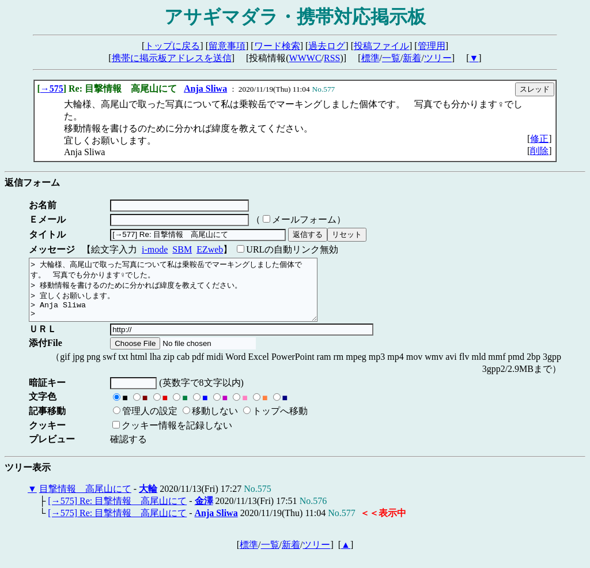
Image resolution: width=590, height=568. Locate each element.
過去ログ (326, 46)
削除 (539, 151)
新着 (412, 58)
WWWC (305, 58)
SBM (182, 249)
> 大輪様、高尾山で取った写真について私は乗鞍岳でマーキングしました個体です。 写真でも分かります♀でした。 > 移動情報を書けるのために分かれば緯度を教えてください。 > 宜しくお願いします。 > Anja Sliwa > (190, 296)
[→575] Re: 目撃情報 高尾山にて (117, 513)
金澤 (204, 513)
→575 (51, 88)
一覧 (391, 58)
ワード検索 (277, 46)
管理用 (431, 46)
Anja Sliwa (205, 88)
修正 (539, 139)
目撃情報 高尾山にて (85, 501)
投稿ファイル (381, 46)
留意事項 (227, 46)
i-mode (155, 249)
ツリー (438, 58)
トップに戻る (172, 46)
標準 (370, 58)
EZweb (209, 249)
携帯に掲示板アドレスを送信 (172, 58)
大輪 (148, 501)
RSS (332, 58)
